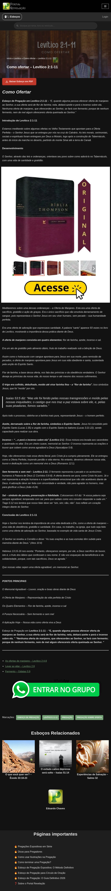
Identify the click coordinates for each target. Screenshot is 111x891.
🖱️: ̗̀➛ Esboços (12, 16)
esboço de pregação (28, 716)
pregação (67, 716)
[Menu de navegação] (105, 6)
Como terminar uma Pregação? (34, 860)
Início (9, 58)
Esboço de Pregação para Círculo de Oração (41, 871)
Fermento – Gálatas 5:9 (17, 669)
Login (105, 16)
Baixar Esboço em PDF (19, 81)
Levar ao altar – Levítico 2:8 (19, 664)
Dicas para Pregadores (30, 850)
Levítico (17, 58)
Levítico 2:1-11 (50, 716)
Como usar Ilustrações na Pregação (37, 855)
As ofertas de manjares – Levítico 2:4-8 (26, 659)
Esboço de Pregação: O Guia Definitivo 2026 (41, 876)
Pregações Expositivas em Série (35, 844)
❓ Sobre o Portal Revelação (29, 881)
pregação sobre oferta (89, 716)
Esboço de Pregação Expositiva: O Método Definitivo (46, 866)
